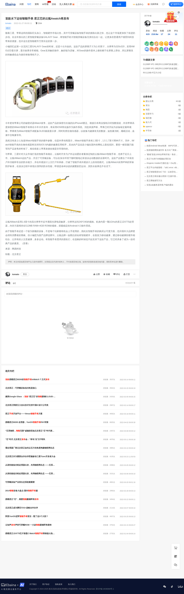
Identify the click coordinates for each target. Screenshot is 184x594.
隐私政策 (58, 584)
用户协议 (45, 584)
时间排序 (130, 283)
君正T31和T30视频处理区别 (159, 159)
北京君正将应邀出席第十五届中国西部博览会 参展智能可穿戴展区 (163, 176)
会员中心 (139, 4)
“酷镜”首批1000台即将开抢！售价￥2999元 (163, 154)
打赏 (126, 274)
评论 (116, 274)
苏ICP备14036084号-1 (105, 589)
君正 (8, 28)
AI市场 (45, 4)
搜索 (119, 4)
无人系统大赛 (65, 4)
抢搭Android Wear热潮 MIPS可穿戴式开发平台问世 (163, 146)
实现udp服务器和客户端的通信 (160, 185)
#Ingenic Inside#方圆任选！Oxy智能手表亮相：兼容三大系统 (163, 163)
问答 (22, 4)
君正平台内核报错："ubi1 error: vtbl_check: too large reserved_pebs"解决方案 (163, 167)
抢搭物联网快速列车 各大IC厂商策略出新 (163, 150)
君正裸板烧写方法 (154, 180)
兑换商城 (154, 4)
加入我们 (71, 584)
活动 (54, 4)
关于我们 (33, 584)
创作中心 (176, 4)
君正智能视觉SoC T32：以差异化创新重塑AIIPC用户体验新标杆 (163, 172)
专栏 (29, 4)
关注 (25, 274)
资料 (37, 4)
